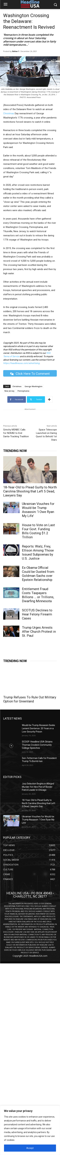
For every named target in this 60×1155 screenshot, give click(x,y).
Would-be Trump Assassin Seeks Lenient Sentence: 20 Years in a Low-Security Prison (38, 728)
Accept (30, 1148)
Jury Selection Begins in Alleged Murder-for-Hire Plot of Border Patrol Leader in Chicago (38, 786)
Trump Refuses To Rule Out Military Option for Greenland (29, 699)
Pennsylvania (23, 391)
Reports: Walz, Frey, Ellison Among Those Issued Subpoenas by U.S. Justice (38, 552)
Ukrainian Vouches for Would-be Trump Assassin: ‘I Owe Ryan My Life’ (38, 510)
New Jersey (9, 391)
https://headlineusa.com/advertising (21, 363)
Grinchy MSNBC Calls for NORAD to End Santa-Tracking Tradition (16, 433)
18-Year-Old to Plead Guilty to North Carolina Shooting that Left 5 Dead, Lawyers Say (30, 491)
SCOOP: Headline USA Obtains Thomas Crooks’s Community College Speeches (37, 744)
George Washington (33, 386)
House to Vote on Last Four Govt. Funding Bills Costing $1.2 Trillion (38, 531)
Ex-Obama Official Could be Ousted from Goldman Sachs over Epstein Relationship (38, 574)
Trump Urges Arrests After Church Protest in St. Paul (39, 632)
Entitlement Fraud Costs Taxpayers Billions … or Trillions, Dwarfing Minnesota (38, 595)
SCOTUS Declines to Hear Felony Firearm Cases (37, 614)
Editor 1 (15, 51)
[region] (30, 1130)
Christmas (8, 113)
